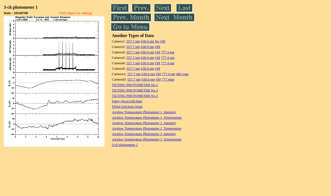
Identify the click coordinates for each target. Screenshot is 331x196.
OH (162, 41)
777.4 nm (167, 52)
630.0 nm (147, 41)
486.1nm (182, 74)
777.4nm (168, 79)
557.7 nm (133, 41)
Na (157, 41)
